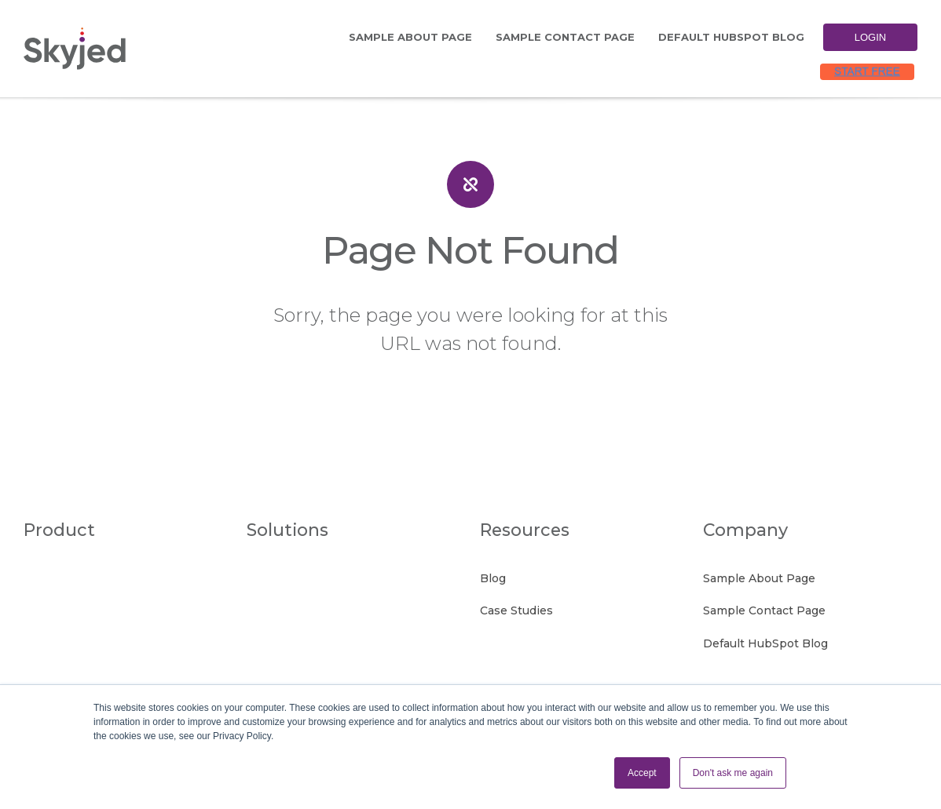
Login (870, 37)
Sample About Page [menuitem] (410, 37)
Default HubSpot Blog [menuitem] (731, 37)
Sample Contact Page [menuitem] (565, 37)
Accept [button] (642, 772)
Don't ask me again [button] (733, 772)
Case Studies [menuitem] (516, 610)
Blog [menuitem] (493, 578)
